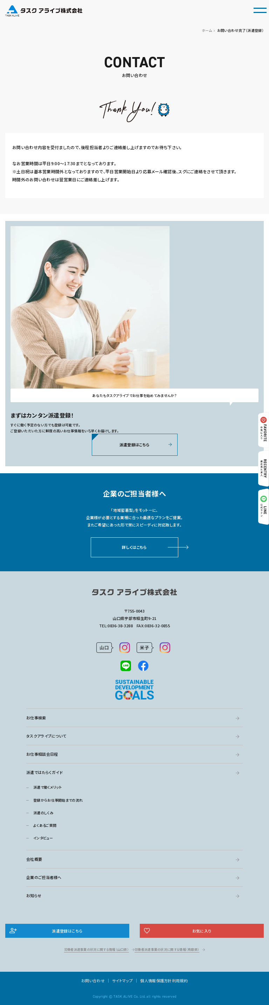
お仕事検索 (36, 717)
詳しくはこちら (134, 549)
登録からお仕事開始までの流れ (58, 800)
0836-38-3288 (120, 625)
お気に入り (202, 931)
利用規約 (180, 980)
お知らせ (33, 895)
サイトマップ (122, 980)
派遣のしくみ (43, 812)
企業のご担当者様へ (44, 877)
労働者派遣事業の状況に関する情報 (96, 949)
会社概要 (34, 859)
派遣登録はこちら (134, 446)
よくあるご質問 (44, 825)
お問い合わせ (93, 980)
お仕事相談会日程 (42, 754)
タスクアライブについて (46, 736)
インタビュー (43, 837)
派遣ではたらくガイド (44, 772)
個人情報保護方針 (156, 980)
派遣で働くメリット (47, 787)
